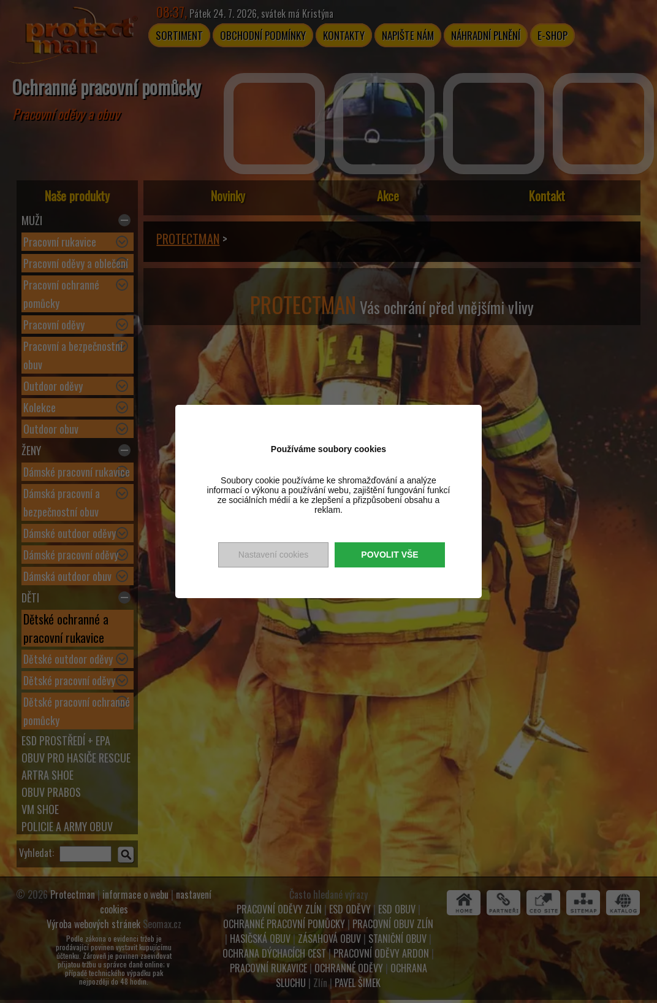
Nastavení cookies (273, 554)
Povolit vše (389, 554)
